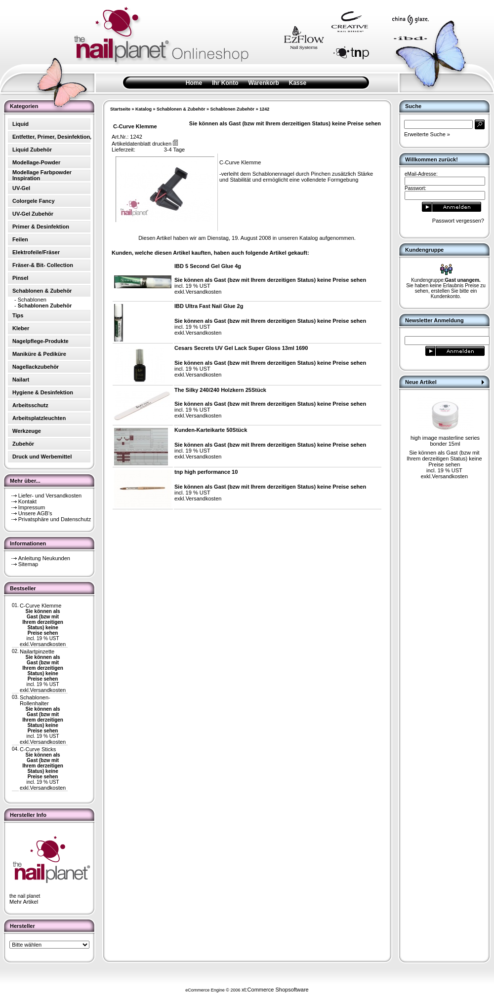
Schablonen (32, 300)
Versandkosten (48, 644)
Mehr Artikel (23, 902)
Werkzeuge (26, 431)
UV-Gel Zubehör (32, 214)
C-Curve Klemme (40, 606)
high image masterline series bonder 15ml (445, 441)
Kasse (297, 82)
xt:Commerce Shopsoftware (275, 990)
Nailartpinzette (37, 651)
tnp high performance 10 (206, 472)
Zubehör (23, 444)
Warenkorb (263, 82)
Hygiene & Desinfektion (42, 392)
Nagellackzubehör (35, 367)
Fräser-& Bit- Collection (42, 265)
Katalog (143, 109)
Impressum (31, 507)
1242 (264, 109)
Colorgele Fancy (33, 201)
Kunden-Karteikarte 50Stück (210, 430)
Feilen (20, 239)
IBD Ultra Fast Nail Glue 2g (208, 306)
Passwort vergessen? (458, 221)
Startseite (120, 109)
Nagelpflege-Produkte (40, 341)
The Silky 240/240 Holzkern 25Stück (220, 390)
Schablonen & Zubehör (181, 109)
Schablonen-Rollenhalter (35, 700)
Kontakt (27, 501)
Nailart (20, 379)
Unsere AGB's (35, 513)
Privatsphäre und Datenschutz (54, 519)
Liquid (20, 124)
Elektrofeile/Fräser (36, 252)
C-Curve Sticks (38, 749)
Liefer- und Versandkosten (50, 495)
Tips (17, 315)
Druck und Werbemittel (42, 456)
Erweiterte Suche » (427, 134)
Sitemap (28, 564)
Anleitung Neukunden (44, 558)
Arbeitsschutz (30, 405)
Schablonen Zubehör (232, 109)
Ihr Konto (225, 82)
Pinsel (20, 278)
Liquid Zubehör (32, 150)
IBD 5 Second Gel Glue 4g (207, 266)
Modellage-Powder (36, 162)
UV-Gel (21, 188)
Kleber (20, 328)
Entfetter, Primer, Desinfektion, (51, 137)
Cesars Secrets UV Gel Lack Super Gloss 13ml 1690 (241, 348)
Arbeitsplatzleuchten (39, 418)
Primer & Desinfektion (40, 226)
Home (194, 82)
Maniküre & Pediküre (39, 354)
